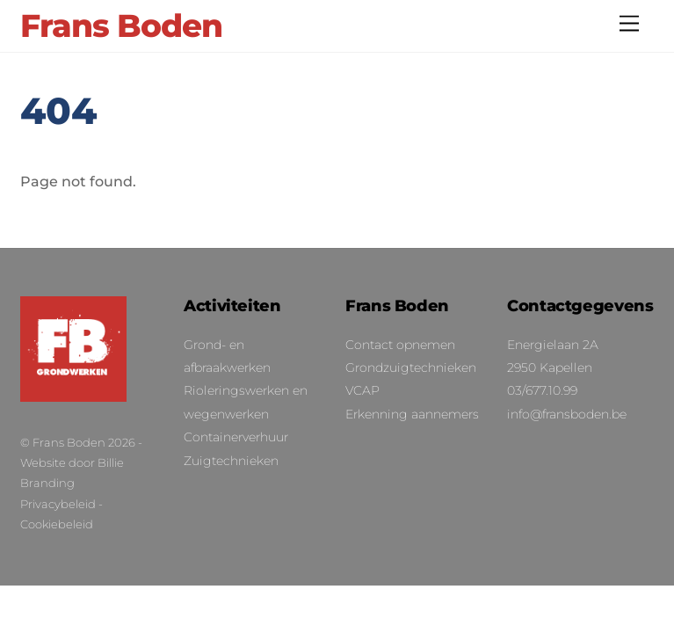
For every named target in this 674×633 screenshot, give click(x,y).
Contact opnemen (400, 345)
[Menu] (629, 24)
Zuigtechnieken (231, 461)
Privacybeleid (58, 504)
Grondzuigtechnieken (410, 367)
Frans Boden (69, 442)
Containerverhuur (236, 437)
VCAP (362, 390)
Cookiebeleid (56, 524)
